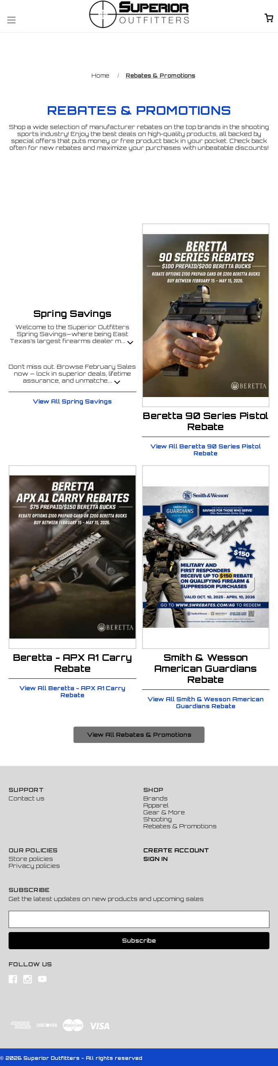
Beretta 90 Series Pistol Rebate (205, 421)
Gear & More (164, 812)
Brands (155, 798)
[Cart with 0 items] (269, 18)
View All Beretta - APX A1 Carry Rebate (72, 691)
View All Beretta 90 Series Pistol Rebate (205, 450)
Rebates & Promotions (180, 826)
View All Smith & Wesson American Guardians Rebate (205, 702)
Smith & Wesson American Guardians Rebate (205, 668)
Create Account (176, 850)
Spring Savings (72, 313)
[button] (139, 735)
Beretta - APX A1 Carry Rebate (72, 663)
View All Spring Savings (72, 401)
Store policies (31, 858)
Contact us (26, 798)
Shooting (157, 819)
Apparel (156, 805)
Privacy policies (34, 865)
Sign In (155, 858)
